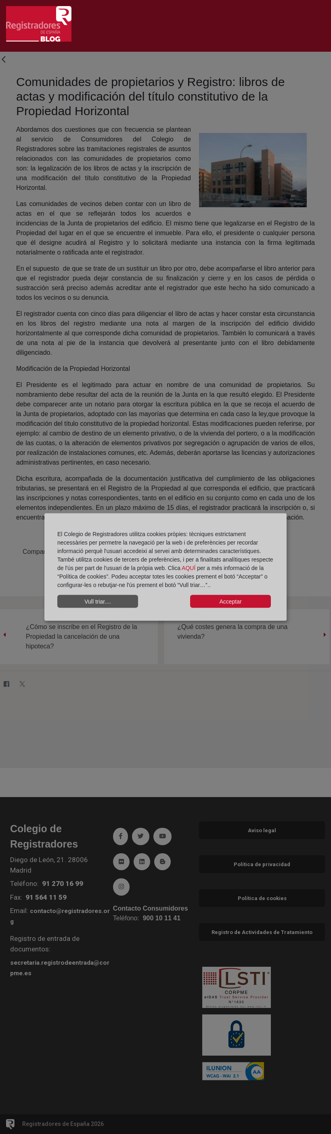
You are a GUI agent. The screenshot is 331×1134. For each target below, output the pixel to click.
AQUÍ (189, 568)
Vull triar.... (97, 601)
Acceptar (230, 601)
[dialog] (165, 567)
